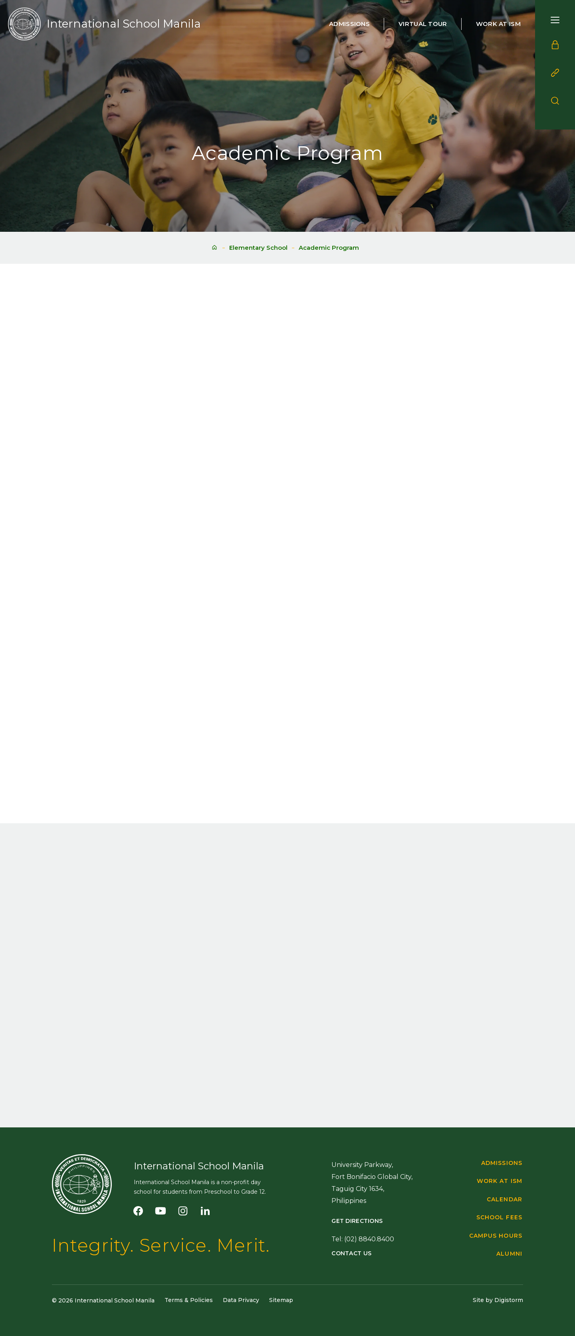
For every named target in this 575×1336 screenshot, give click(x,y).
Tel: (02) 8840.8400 (362, 1239)
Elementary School (258, 247)
